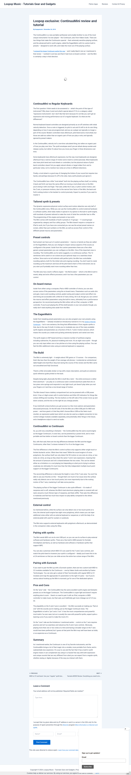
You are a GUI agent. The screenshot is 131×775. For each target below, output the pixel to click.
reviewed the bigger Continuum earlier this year (51, 51)
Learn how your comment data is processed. (74, 750)
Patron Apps (95, 4)
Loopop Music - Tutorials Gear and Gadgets (30, 4)
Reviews (106, 4)
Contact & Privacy (118, 4)
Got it (97, 773)
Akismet (66, 725)
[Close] (128, 728)
